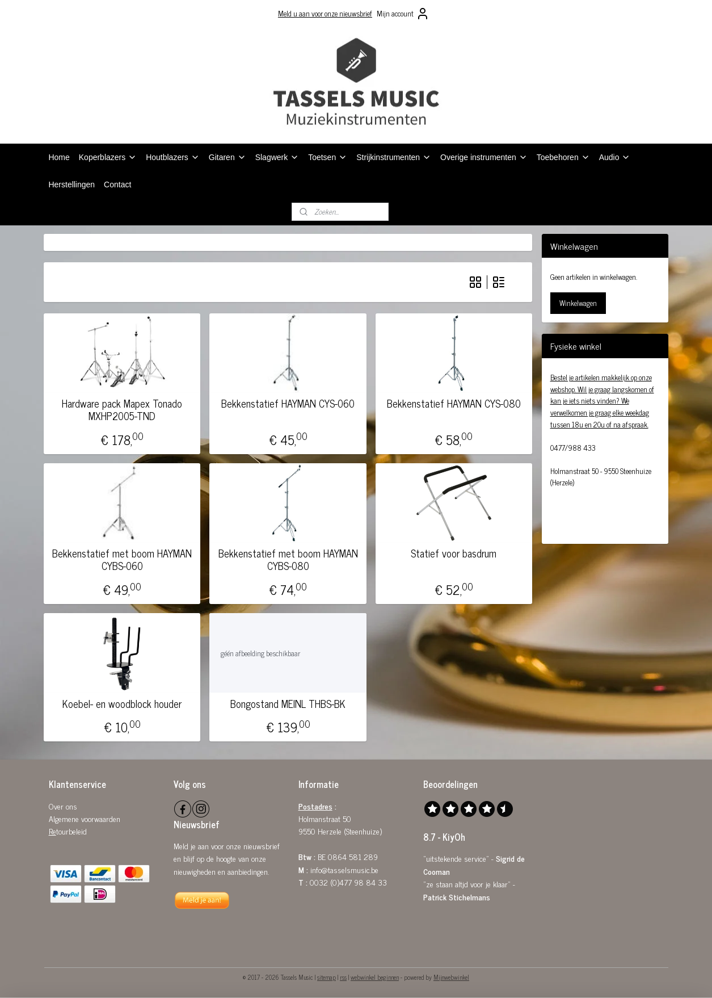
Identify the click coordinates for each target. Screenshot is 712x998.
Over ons (63, 805)
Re (52, 830)
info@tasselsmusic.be (344, 869)
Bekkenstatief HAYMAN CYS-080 (454, 403)
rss (343, 977)
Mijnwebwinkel (451, 977)
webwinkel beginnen (375, 977)
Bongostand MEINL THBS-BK (288, 704)
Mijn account (403, 13)
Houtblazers (173, 157)
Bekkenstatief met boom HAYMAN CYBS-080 (288, 559)
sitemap (326, 977)
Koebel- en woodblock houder (122, 704)
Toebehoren (563, 157)
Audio (615, 157)
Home (58, 157)
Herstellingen (71, 184)
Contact (117, 184)
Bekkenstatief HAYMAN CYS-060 (288, 403)
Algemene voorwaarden (84, 818)
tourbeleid (71, 830)
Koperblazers (108, 157)
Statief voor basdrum (454, 553)
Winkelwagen (578, 303)
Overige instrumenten (484, 157)
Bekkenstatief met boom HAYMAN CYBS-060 (122, 559)
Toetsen (327, 157)
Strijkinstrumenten (393, 157)
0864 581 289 (353, 856)
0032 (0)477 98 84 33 (348, 881)
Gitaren (227, 157)
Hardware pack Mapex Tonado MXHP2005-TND (122, 409)
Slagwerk (277, 157)
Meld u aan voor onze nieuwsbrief (325, 13)
